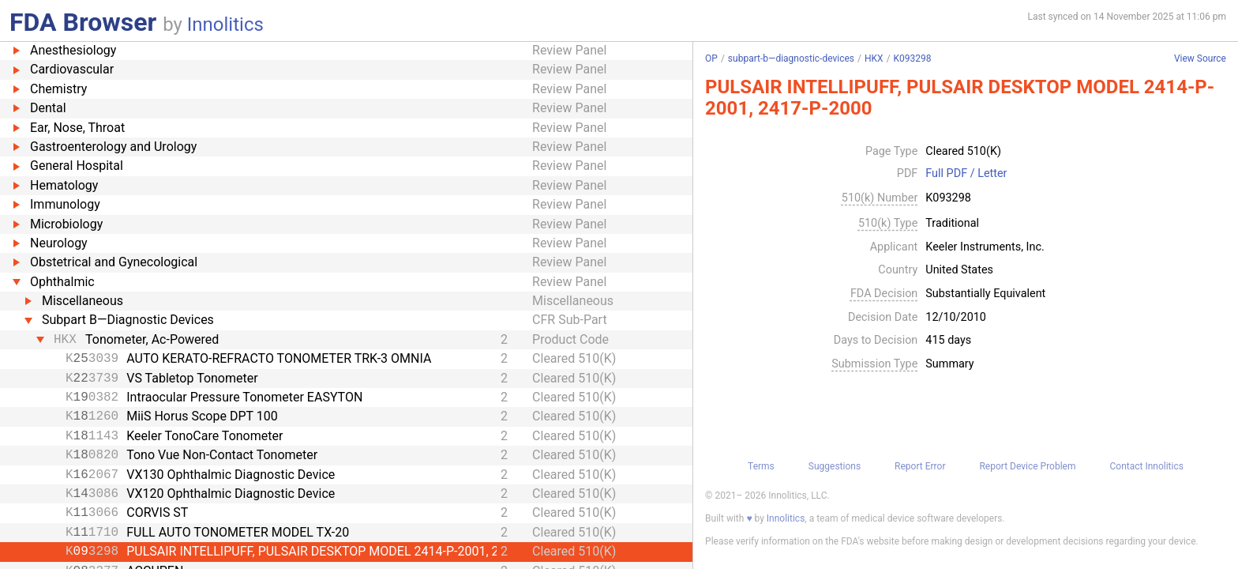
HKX (874, 58)
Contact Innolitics (1146, 466)
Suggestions (834, 466)
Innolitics (225, 24)
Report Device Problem (1027, 466)
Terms (761, 466)
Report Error (920, 466)
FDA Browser (82, 22)
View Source (1200, 59)
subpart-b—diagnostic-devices (791, 58)
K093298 (913, 58)
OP (711, 58)
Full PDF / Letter (966, 174)
